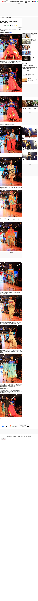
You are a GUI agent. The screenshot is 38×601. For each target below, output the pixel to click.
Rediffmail (19, 436)
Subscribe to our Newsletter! (23, 425)
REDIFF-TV (29, 1)
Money (22, 436)
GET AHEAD (26, 1)
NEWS (13, 1)
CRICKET (21, 1)
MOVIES (18, 1)
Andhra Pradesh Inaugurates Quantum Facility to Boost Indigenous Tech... (30, 68)
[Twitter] (33, 1)
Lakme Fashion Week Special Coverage (10, 421)
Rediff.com (10, 32)
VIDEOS (23, 127)
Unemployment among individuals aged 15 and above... (33, 80)
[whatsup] (37, 1)
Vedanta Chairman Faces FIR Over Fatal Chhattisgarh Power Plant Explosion (29, 65)
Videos (24, 436)
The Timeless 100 (28, 436)
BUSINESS (15, 1)
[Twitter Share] (11, 25)
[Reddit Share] (14, 25)
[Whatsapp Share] (9, 25)
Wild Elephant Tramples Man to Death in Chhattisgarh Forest (29, 75)
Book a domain (15, 436)
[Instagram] (34, 1)
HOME (11, 1)
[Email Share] (7, 25)
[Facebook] (36, 1)
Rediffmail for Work (9, 436)
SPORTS (23, 1)
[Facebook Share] (12, 25)
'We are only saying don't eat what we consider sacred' (34, 40)
